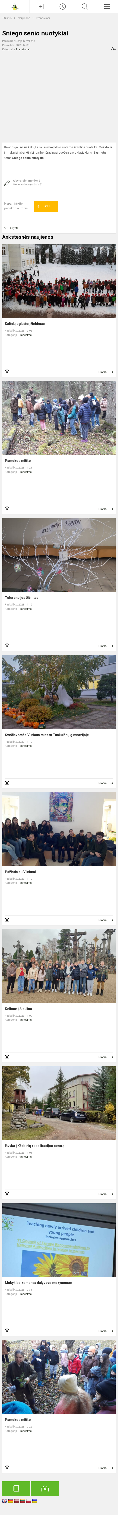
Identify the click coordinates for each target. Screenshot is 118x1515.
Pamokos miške (18, 461)
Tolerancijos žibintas (22, 598)
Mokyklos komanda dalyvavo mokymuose (38, 1283)
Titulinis (7, 18)
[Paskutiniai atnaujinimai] (63, 6)
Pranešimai (43, 18)
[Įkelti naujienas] (41, 6)
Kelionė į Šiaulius (18, 1009)
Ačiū (43, 206)
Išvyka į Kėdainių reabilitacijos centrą (34, 1146)
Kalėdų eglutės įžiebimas (25, 324)
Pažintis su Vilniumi (20, 872)
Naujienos (24, 18)
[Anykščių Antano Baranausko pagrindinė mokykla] (14, 6)
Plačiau (103, 372)
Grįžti (14, 228)
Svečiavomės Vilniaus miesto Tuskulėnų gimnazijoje (47, 735)
